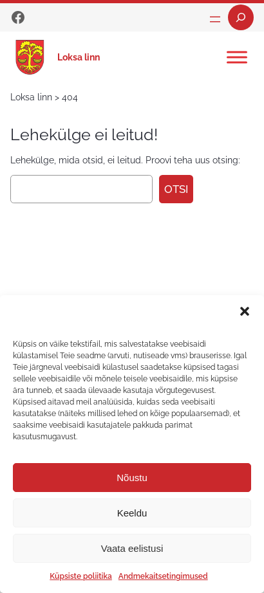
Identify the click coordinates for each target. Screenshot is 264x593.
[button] (244, 311)
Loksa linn (78, 56)
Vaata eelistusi (132, 548)
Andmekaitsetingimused (163, 576)
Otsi (176, 189)
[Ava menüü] (215, 19)
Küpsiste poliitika (80, 576)
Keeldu (132, 512)
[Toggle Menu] (237, 57)
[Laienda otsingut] (241, 17)
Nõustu (132, 477)
